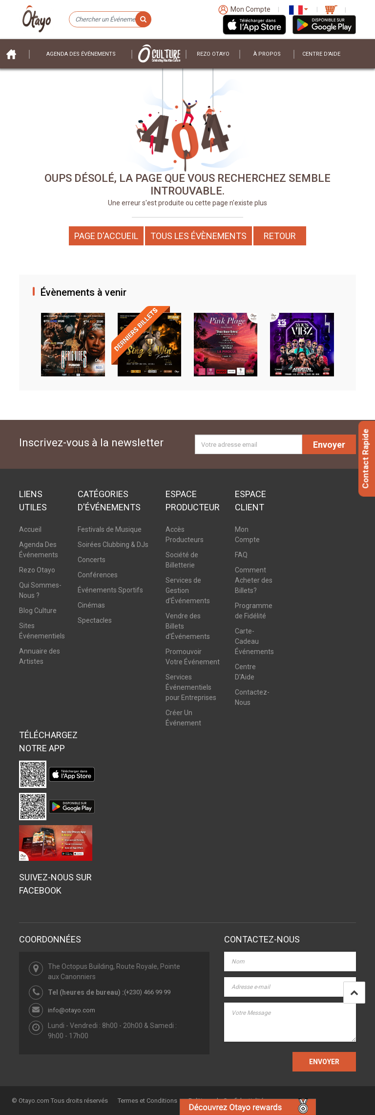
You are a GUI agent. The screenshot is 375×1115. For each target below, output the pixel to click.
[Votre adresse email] (248, 444)
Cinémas (91, 605)
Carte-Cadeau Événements (254, 641)
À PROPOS (267, 54)
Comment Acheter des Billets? (253, 580)
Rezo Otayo (213, 54)
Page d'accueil (106, 236)
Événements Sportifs (110, 590)
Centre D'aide (321, 54)
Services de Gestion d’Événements (188, 590)
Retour (280, 236)
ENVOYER (324, 1062)
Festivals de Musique (110, 529)
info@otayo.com (71, 1010)
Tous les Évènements (198, 236)
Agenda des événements (81, 54)
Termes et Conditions (147, 1100)
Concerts (91, 560)
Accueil (30, 529)
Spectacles (95, 620)
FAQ (241, 555)
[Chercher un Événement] (110, 19)
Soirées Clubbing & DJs (113, 544)
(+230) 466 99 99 (147, 992)
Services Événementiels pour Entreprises (191, 687)
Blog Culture (38, 610)
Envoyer (329, 444)
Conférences (98, 575)
